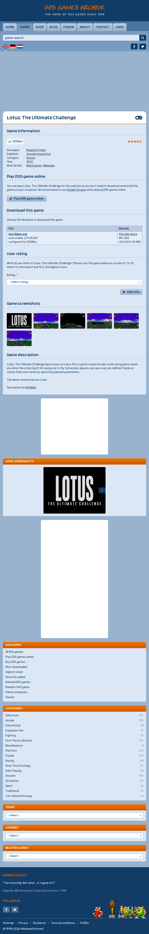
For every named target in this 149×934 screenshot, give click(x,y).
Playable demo (128, 234)
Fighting (74, 736)
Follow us (11, 901)
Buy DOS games (15, 662)
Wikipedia (49, 165)
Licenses (11, 827)
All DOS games (14, 652)
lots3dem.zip (18, 234)
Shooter (74, 776)
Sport (74, 786)
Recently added (15, 677)
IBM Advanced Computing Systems (37, 890)
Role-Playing (74, 771)
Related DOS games (17, 682)
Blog (54, 27)
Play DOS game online (29, 198)
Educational (74, 726)
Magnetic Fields (36, 150)
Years (9, 807)
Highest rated (14, 672)
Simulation (74, 781)
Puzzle (74, 756)
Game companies (16, 692)
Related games (16, 848)
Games (25, 27)
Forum (68, 27)
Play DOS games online (19, 657)
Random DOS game (17, 687)
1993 (29, 161)
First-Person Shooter (74, 741)
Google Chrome (76, 190)
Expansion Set (74, 731)
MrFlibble (30, 387)
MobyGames (34, 165)
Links (120, 27)
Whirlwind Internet (32, 929)
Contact (103, 27)
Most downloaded (16, 667)
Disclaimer (39, 923)
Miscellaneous (74, 746)
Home (10, 27)
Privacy (23, 923)
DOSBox (18, 141)
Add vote (133, 292)
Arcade (74, 721)
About (85, 27)
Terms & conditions (63, 923)
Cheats (10, 697)
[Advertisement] (74, 78)
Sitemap (8, 923)
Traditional (74, 791)
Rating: (12, 275)
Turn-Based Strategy (74, 796)
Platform (74, 751)
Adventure (74, 715)
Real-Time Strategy (74, 766)
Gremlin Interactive (38, 154)
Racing (30, 158)
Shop (40, 27)
